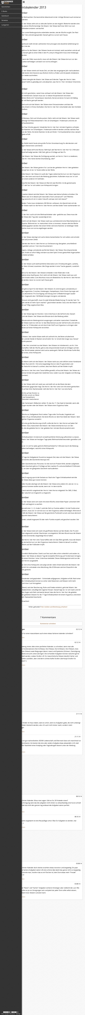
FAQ (3, 1014)
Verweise (4, 20)
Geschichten (5, 7)
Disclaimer (12, 1014)
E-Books (4, 11)
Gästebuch (5, 16)
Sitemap (18, 1014)
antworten (31, 692)
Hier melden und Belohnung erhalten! (60, 660)
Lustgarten (5, 25)
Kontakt (7, 1014)
